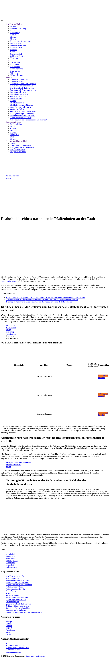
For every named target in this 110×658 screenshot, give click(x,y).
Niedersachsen (15, 43)
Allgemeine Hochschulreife (20, 145)
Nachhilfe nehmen (17, 103)
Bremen (13, 35)
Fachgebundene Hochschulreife (22, 147)
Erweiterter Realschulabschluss (22, 88)
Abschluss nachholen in (15, 24)
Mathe (12, 137)
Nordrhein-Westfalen (18, 45)
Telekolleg (14, 73)
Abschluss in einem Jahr (19, 79)
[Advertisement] (55, 197)
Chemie (13, 128)
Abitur (12, 143)
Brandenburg (15, 33)
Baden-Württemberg (18, 28)
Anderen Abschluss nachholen (17, 141)
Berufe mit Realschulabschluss (21, 86)
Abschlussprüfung (17, 82)
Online (8, 178)
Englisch (13, 133)
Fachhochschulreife (17, 150)
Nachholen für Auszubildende (21, 105)
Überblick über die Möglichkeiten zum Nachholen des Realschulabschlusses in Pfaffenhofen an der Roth (45, 298)
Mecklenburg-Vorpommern (20, 41)
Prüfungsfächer (16, 124)
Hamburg (13, 37)
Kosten (13, 101)
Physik (13, 139)
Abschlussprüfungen (13, 122)
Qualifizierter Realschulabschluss (23, 111)
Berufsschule (15, 67)
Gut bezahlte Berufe (18, 96)
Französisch (14, 135)
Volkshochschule (16, 75)
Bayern (13, 26)
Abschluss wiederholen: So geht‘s (23, 84)
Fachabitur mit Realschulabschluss (23, 90)
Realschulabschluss (13, 176)
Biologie (13, 126)
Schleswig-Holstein (17, 56)
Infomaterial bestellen (103, 377)
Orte (7, 60)
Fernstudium (15, 71)
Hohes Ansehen (16, 99)
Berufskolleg (15, 65)
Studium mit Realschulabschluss (22, 116)
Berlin (12, 31)
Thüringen (14, 58)
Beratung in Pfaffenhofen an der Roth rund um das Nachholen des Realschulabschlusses (39, 302)
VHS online (10, 325)
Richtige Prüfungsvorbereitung (22, 113)
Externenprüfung (16, 69)
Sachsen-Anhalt (16, 54)
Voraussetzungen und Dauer (20, 118)
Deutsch (13, 130)
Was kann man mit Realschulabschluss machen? (28, 120)
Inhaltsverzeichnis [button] (8, 294)
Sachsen (13, 52)
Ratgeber (9, 77)
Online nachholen (17, 109)
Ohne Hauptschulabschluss (20, 107)
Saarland (13, 50)
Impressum (30, 656)
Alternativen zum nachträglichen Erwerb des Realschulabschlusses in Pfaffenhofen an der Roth (42, 300)
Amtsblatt (10, 336)
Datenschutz (40, 656)
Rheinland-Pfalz (16, 48)
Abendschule (15, 62)
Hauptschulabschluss (18, 152)
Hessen (13, 39)
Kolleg (8, 330)
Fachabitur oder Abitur (19, 92)
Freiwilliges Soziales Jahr (20, 94)
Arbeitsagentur (12, 338)
